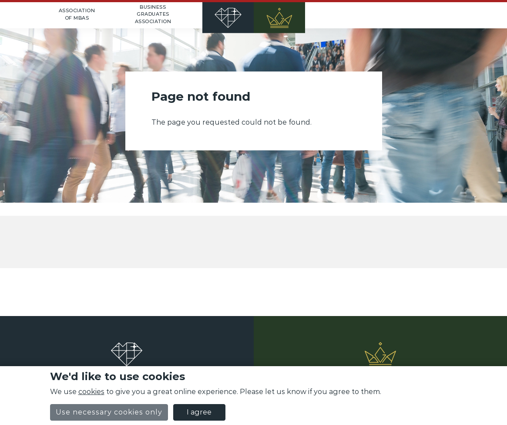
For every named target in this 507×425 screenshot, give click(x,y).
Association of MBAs (77, 14)
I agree (199, 412)
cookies (91, 392)
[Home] (253, 15)
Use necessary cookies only (109, 412)
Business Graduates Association (153, 14)
